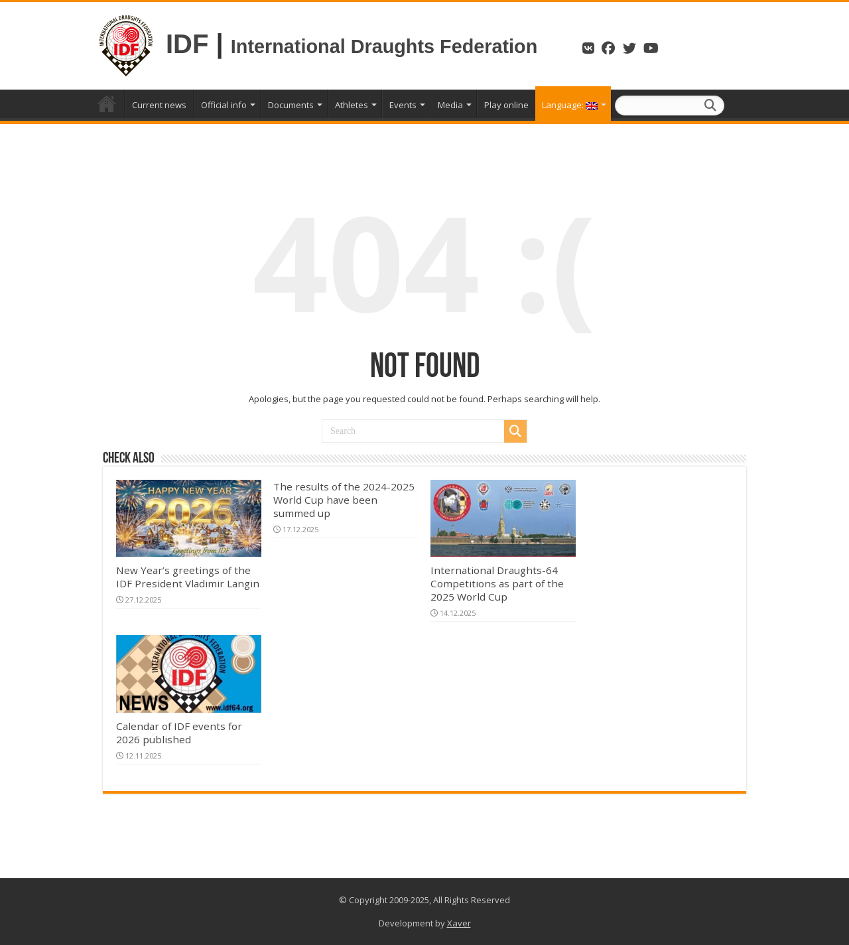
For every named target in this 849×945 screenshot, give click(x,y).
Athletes (351, 105)
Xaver (459, 923)
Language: (570, 105)
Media (450, 105)
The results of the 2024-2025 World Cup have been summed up (344, 500)
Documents (291, 105)
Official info (224, 105)
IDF (187, 43)
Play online (506, 105)
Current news (159, 105)
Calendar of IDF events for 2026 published (179, 732)
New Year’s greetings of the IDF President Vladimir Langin (187, 576)
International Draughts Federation (387, 46)
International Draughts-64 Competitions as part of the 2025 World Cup (497, 583)
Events (403, 105)
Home (107, 103)
